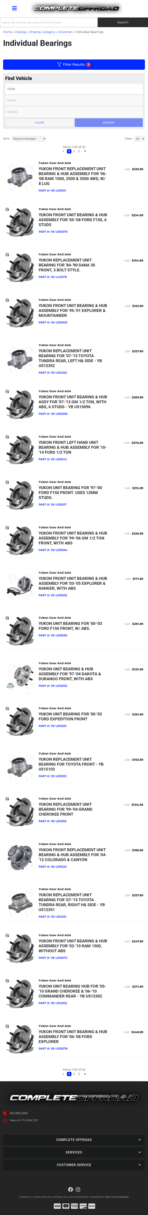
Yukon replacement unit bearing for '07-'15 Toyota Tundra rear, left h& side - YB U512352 (70, 358)
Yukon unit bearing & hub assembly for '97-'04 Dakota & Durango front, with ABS (70, 673)
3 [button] (79, 1074)
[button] (63, 1074)
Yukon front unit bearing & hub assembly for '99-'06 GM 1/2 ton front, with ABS (73, 538)
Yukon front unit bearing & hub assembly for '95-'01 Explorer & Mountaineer (73, 310)
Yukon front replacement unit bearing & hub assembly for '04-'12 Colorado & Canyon (73, 854)
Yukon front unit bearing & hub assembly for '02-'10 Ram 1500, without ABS (73, 945)
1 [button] (69, 1074)
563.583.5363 (19, 1113)
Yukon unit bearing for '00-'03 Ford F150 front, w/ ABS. (70, 626)
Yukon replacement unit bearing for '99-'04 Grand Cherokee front (65, 809)
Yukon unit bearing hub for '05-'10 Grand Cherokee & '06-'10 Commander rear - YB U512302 (72, 991)
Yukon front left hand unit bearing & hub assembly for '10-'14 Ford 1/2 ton (73, 447)
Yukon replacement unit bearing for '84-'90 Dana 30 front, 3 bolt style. (67, 265)
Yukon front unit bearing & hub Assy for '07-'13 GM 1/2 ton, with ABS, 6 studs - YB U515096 (73, 401)
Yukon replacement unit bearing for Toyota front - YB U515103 (71, 764)
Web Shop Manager (116, 1197)
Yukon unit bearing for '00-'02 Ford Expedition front (70, 716)
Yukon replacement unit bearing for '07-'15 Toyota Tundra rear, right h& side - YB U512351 (72, 902)
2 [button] (74, 1074)
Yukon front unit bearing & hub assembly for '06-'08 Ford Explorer (73, 1036)
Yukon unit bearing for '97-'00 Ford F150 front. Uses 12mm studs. (70, 492)
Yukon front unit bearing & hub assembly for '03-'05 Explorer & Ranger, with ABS (73, 583)
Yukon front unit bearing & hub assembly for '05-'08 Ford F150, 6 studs (73, 219)
